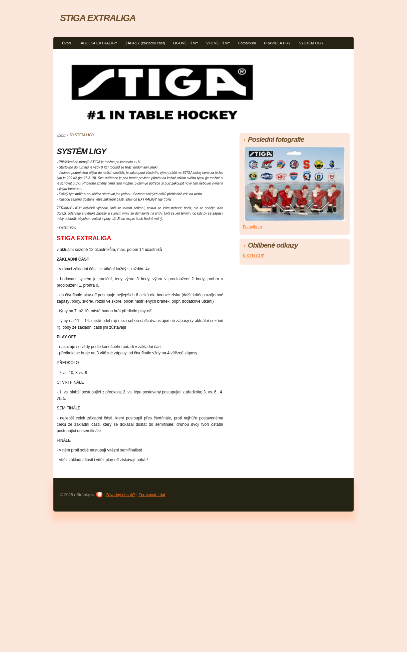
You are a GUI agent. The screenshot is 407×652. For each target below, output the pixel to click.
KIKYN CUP (254, 256)
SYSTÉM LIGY (311, 43)
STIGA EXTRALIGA (97, 18)
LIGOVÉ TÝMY (185, 43)
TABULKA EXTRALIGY (98, 43)
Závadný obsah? (120, 495)
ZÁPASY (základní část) (145, 43)
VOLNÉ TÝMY (218, 43)
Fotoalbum (247, 43)
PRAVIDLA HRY (277, 43)
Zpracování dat (151, 495)
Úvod (66, 43)
